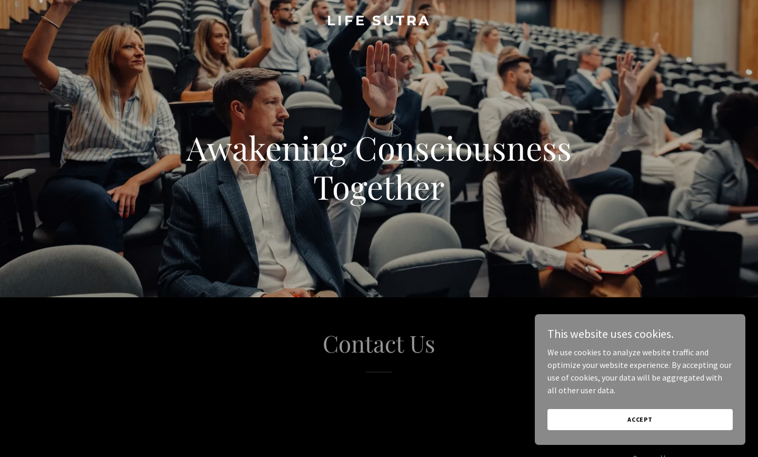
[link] (378, 22)
